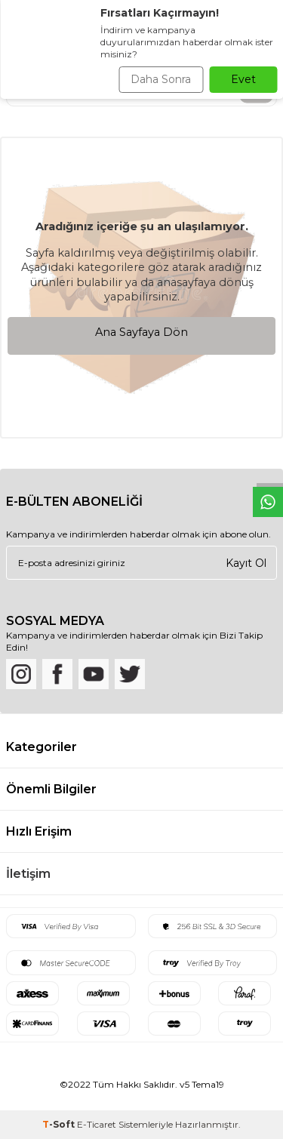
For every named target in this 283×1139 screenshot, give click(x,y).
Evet (243, 79)
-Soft (59, 1124)
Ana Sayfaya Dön (141, 332)
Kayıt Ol (246, 562)
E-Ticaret (96, 1124)
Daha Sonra (161, 79)
